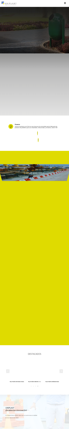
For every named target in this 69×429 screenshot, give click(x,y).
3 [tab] (35, 386)
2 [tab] (33, 386)
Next (62, 371)
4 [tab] (38, 386)
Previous (7, 371)
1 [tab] (31, 386)
